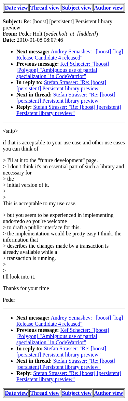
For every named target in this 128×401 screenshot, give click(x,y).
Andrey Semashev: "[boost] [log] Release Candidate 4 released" (69, 55)
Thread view (44, 8)
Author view (108, 8)
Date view (16, 8)
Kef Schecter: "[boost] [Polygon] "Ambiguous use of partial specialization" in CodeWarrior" (62, 70)
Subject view (77, 8)
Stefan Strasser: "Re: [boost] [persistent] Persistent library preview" (61, 85)
